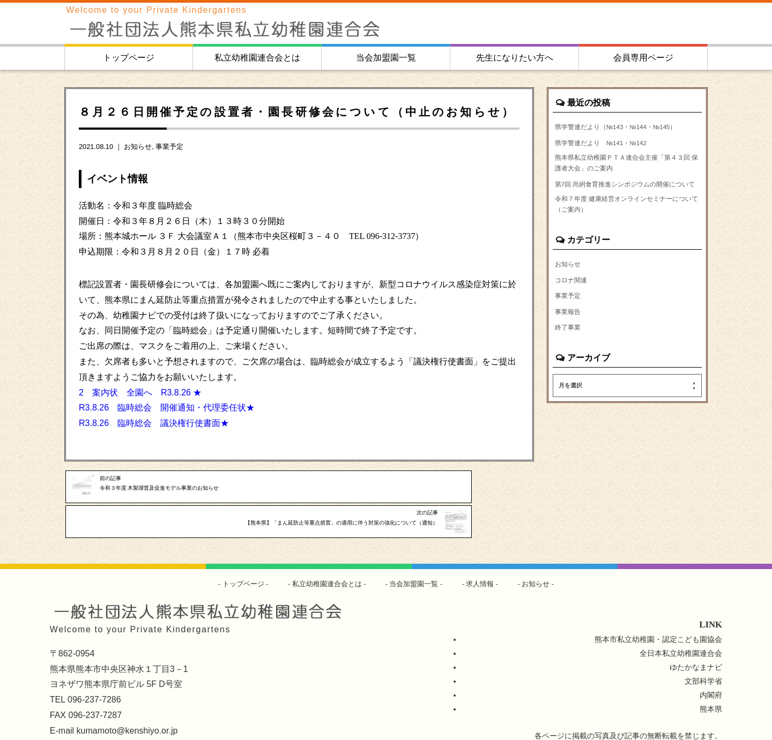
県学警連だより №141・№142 (610, 157)
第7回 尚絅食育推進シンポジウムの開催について (625, 213)
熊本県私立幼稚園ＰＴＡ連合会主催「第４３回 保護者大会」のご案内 (626, 182)
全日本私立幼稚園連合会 (681, 627)
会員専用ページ (643, 57)
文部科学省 (703, 655)
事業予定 (169, 147)
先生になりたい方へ (514, 57)
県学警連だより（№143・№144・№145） (613, 133)
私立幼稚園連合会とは (257, 57)
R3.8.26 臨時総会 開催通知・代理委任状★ (167, 407)
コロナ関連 (573, 324)
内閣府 (711, 668)
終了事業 (570, 375)
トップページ (128, 57)
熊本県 (711, 682)
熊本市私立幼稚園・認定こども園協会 (658, 613)
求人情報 (486, 557)
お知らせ (138, 147)
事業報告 (570, 358)
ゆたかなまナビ (696, 641)
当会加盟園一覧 (386, 57)
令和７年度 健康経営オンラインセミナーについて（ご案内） (627, 244)
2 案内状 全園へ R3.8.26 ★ (140, 392)
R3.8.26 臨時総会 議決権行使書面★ (154, 423)
